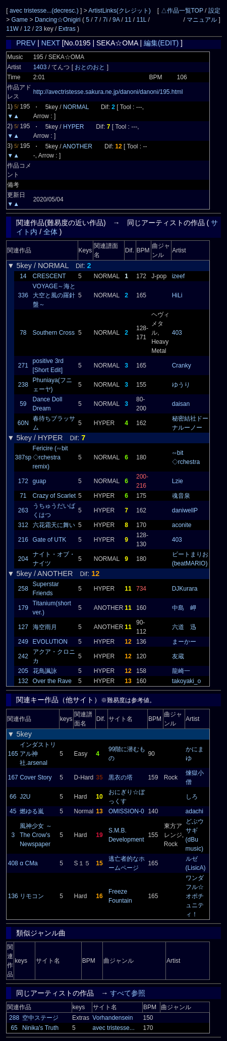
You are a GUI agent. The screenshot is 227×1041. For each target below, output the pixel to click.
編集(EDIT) (161, 43)
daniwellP (185, 510)
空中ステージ (40, 1017)
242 (23, 656)
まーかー (184, 641)
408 (13, 863)
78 (23, 332)
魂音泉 (181, 495)
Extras (67, 28)
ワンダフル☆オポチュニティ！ (195, 896)
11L (142, 19)
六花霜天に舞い (54, 525)
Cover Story (35, 777)
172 (23, 481)
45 (13, 811)
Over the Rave (52, 681)
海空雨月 (45, 627)
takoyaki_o (186, 681)
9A (116, 19)
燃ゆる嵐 (32, 811)
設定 (214, 10)
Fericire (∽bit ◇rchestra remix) (50, 457)
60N (23, 423)
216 (23, 539)
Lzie (177, 481)
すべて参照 (127, 993)
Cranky (181, 365)
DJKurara (185, 588)
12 (27, 28)
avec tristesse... (113, 1027)
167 (13, 777)
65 (14, 1027)
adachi (194, 811)
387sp (23, 457)
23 (38, 28)
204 (23, 558)
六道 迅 (184, 627)
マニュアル (202, 19)
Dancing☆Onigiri (58, 19)
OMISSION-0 (126, 811)
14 (23, 276)
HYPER (73, 126)
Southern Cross (54, 332)
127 (23, 627)
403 (177, 332)
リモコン (32, 896)
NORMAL (76, 107)
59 (23, 403)
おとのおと (90, 67)
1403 (40, 67)
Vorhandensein (112, 1017)
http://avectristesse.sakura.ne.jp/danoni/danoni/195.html (108, 91)
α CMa (29, 863)
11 (128, 19)
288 (14, 1017)
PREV (25, 43)
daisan (181, 403)
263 (23, 510)
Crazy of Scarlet (54, 495)
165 (13, 753)
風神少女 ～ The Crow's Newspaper (35, 835)
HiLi (177, 295)
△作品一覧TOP (182, 10)
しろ (192, 796)
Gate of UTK (50, 539)
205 (23, 670)
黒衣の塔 (120, 777)
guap (39, 481)
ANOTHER (77, 146)
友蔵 (178, 656)
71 (23, 495)
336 (23, 295)
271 (23, 365)
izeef (178, 276)
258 (23, 588)
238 (23, 384)
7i (105, 19)
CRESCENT (49, 276)
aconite (182, 525)
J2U (25, 796)
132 (23, 681)
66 (13, 796)
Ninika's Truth (40, 1027)
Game (21, 19)
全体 (50, 232)
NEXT (50, 43)
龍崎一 (181, 670)
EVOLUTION (50, 641)
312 (23, 525)
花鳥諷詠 (45, 670)
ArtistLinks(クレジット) (119, 10)
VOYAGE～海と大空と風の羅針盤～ (54, 295)
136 (13, 896)
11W (12, 28)
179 (23, 607)
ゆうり (181, 384)
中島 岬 (184, 607)
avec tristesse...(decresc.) (45, 10)
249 (23, 641)
